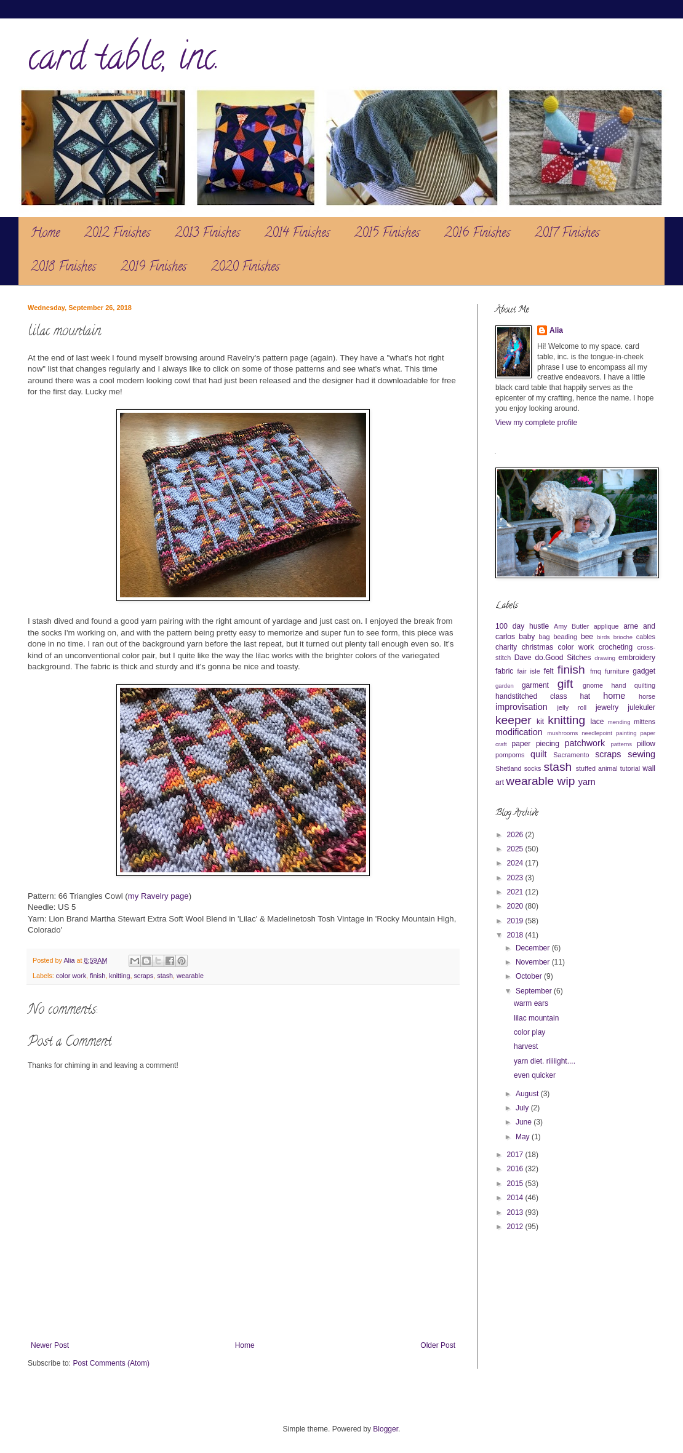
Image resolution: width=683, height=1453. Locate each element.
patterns (621, 744)
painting (626, 733)
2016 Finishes (477, 234)
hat (585, 696)
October (530, 976)
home (614, 696)
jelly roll (572, 707)
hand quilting (633, 685)
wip (566, 780)
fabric (504, 671)
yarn (587, 782)
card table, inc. (124, 61)
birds (603, 637)
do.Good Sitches (563, 657)
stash (165, 975)
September (535, 991)
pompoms (509, 754)
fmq (595, 671)
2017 (516, 1154)
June (524, 1122)
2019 (516, 921)
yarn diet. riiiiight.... (544, 1061)
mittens (644, 721)
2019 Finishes (153, 267)
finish (97, 975)
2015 (516, 1183)
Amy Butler (571, 626)
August (528, 1093)
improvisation (521, 707)
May (524, 1137)
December (534, 948)
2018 (516, 935)
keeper (513, 720)
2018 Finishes (63, 267)
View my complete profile (536, 422)
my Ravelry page (158, 896)
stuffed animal (597, 768)
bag (544, 636)
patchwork (585, 743)
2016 (516, 1168)
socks (532, 768)
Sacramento (571, 754)
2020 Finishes (245, 267)
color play (529, 1032)
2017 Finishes (567, 234)
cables (645, 636)
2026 (516, 834)
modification (519, 732)
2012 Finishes (117, 234)
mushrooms (562, 733)
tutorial (630, 768)
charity (506, 647)
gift (565, 683)
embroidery (636, 657)
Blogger (385, 1429)
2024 (516, 863)
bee (587, 636)
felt (549, 671)
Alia (556, 330)
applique (606, 626)
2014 (516, 1197)
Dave (523, 657)
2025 (516, 849)
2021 (516, 892)
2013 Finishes (207, 234)
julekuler (641, 707)
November (534, 962)
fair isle (528, 671)
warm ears (531, 1003)
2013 (516, 1212)
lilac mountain (536, 1018)
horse (647, 696)
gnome (593, 685)
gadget (644, 671)
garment (535, 685)
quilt (538, 754)
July (523, 1108)
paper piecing (535, 743)
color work (71, 975)
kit (540, 721)
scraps (143, 975)
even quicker (535, 1075)
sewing (641, 754)
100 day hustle (522, 626)
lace (597, 721)
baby (527, 636)
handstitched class (531, 696)
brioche (623, 637)
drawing (604, 658)
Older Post (437, 1345)
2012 (516, 1226)
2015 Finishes (387, 234)
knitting (119, 975)
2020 (516, 906)
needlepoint (596, 733)
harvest (526, 1046)
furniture (617, 671)
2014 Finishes (297, 234)
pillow (646, 743)
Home (45, 234)
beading (565, 636)
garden (504, 685)
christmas (537, 647)
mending (619, 722)
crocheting (616, 647)
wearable (190, 975)
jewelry (607, 707)
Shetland (508, 768)
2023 (516, 878)
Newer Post (50, 1345)
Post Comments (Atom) (111, 1363)
